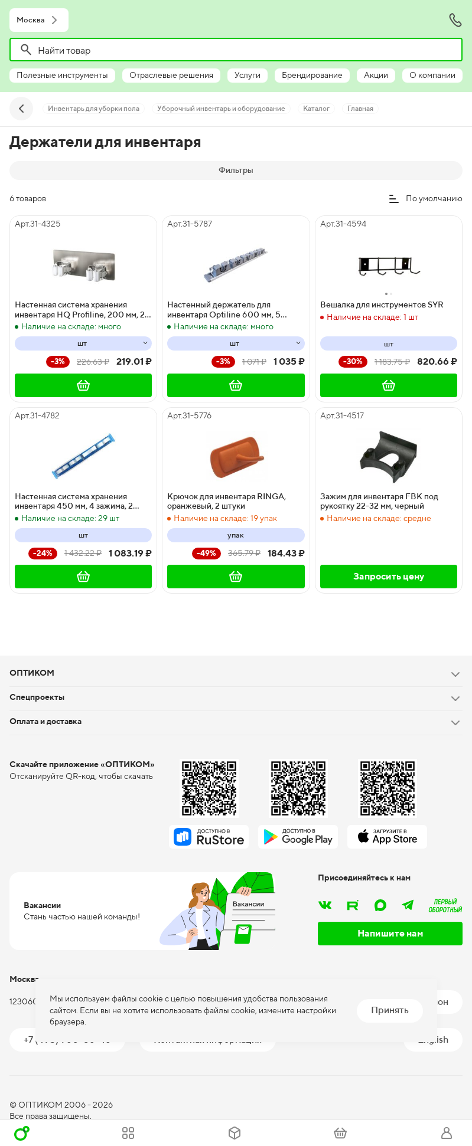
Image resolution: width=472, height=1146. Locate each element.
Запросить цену (388, 576)
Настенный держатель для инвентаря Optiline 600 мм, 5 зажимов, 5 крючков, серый (224, 310)
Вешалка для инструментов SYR (382, 304)
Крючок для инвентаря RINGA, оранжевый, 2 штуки (226, 501)
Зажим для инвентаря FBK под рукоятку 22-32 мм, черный (379, 501)
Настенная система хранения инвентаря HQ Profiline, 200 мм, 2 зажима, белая (80, 310)
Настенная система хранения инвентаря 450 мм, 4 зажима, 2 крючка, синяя (74, 502)
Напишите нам (390, 933)
